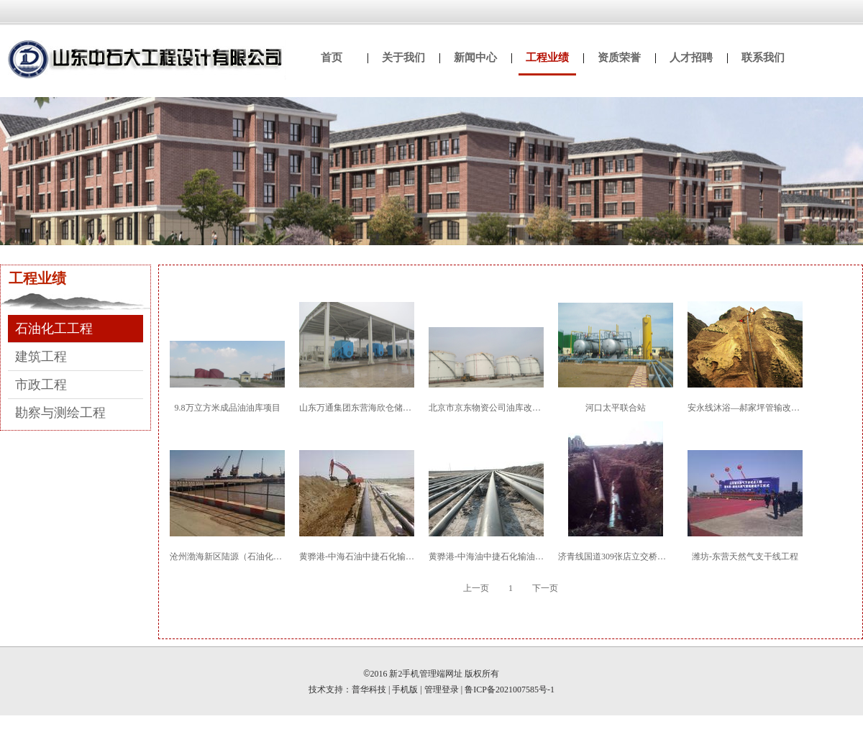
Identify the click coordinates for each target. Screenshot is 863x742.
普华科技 (369, 689)
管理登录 (441, 689)
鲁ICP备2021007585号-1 (509, 689)
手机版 (405, 689)
